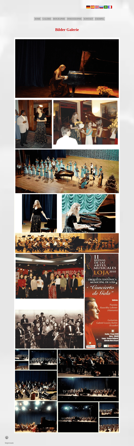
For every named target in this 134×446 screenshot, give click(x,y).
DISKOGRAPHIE (74, 19)
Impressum (9, 443)
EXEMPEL (99, 19)
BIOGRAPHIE (59, 19)
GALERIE (47, 19)
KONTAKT (88, 19)
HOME (37, 19)
